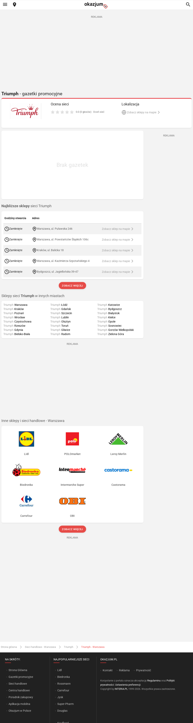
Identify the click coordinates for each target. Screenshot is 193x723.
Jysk (60, 697)
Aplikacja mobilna (19, 704)
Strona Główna (18, 670)
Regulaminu (154, 680)
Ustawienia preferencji (127, 684)
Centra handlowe (19, 690)
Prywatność (143, 670)
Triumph (68, 646)
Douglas (62, 710)
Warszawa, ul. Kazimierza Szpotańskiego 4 (63, 260)
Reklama (124, 670)
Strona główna (9, 646)
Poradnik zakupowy (21, 697)
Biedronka (63, 676)
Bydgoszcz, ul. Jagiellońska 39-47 (57, 271)
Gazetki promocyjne (21, 676)
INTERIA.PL (121, 688)
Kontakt (108, 670)
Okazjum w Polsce (20, 710)
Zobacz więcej (72, 285)
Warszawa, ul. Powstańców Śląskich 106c (63, 239)
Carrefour (63, 690)
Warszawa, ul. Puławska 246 (54, 228)
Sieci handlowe (18, 683)
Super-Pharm (65, 704)
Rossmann (64, 683)
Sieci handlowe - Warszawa (40, 646)
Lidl (59, 670)
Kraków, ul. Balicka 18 (50, 250)
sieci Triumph (26, 206)
